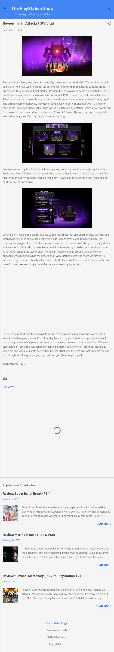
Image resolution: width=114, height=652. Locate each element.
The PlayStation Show (32, 8)
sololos (65, 630)
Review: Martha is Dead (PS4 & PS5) (29, 535)
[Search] (109, 9)
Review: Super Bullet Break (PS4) (27, 493)
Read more (103, 523)
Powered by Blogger (57, 623)
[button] (109, 24)
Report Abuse (57, 644)
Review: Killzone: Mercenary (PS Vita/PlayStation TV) (42, 576)
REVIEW (9, 387)
